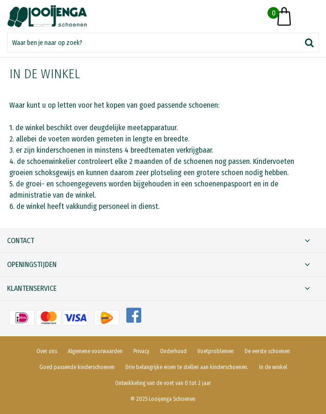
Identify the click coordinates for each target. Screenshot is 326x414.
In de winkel (273, 367)
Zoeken (309, 42)
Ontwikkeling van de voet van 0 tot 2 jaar (163, 383)
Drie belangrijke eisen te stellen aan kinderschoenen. (186, 367)
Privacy (141, 351)
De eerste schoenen (267, 351)
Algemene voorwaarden (95, 351)
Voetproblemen (215, 351)
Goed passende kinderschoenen (77, 367)
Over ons (46, 351)
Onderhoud (173, 351)
